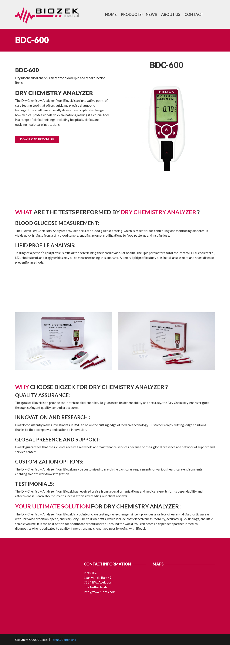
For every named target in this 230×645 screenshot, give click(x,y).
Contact (194, 14)
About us (170, 14)
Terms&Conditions (63, 639)
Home (111, 14)
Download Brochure (37, 139)
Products (131, 14)
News (151, 14)
